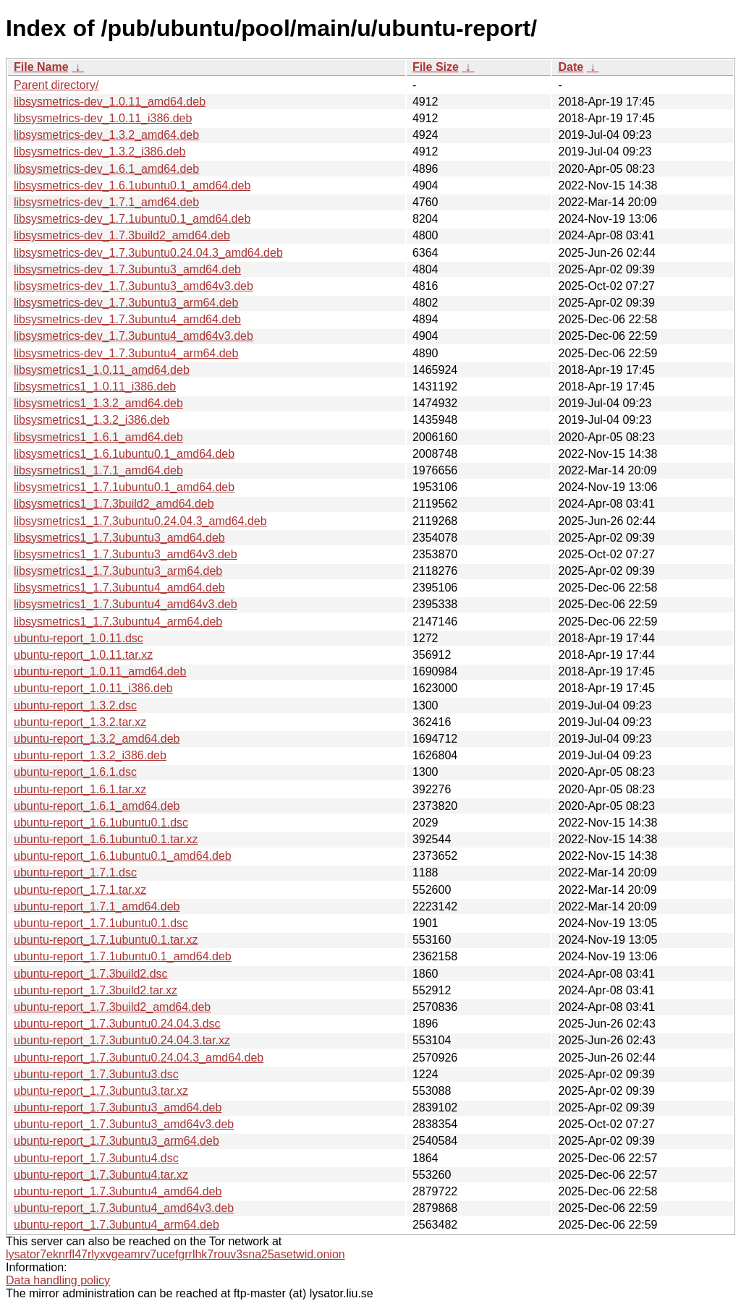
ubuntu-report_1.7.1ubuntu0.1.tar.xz (106, 940)
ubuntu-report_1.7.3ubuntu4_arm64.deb (116, 1224)
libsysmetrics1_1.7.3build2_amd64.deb (114, 504)
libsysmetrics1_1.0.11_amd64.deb (102, 370)
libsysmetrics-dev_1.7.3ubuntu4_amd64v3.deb (133, 336)
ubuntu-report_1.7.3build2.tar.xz (95, 990)
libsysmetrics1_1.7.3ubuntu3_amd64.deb (119, 538)
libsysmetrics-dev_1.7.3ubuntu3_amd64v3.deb (133, 286)
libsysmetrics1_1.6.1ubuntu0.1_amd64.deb (124, 454)
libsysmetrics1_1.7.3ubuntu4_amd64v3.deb (125, 604)
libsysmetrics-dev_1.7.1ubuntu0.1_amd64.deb (132, 219)
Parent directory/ (56, 85)
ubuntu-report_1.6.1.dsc (75, 772)
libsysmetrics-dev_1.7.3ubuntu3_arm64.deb (126, 302)
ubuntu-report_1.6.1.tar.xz (80, 789)
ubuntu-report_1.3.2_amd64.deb (97, 739)
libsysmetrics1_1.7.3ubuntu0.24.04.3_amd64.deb (140, 521)
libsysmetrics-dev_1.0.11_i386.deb (103, 118)
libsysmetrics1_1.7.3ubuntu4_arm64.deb (118, 621)
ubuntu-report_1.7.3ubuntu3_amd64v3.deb (124, 1124)
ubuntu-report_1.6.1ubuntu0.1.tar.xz (106, 839)
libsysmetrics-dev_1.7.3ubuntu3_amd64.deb (127, 269)
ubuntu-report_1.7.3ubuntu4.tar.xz (101, 1175)
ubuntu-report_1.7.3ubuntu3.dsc (96, 1074)
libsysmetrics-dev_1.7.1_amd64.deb (106, 202)
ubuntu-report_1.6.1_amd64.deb (97, 806)
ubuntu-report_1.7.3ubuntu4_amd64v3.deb (124, 1208)
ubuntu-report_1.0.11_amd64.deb (100, 671)
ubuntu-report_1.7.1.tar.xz (80, 890)
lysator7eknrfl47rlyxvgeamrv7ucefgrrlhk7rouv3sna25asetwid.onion (175, 1254)
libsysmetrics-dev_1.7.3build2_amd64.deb (122, 235)
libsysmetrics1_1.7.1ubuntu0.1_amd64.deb (124, 487)
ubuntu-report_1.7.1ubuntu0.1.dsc (101, 923)
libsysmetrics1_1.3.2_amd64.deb (98, 403)
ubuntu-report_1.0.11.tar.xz (83, 655)
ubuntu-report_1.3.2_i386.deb (90, 755)
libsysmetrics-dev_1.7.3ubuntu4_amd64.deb (127, 319)
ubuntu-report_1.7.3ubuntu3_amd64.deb (117, 1107)
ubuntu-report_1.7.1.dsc (75, 872)
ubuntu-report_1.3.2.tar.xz (80, 722)
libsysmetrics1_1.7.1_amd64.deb (98, 470)
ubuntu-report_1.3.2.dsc (75, 705)
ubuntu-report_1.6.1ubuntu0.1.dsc (101, 822)
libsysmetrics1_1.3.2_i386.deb (91, 420)
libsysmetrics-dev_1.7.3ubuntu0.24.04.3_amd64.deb (148, 253)
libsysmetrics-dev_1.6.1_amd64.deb (106, 169)
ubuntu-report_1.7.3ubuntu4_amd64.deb (117, 1191)
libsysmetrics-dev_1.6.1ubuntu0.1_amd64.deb (132, 185)
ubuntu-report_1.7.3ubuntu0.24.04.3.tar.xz (122, 1040)
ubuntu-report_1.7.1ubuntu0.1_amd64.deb (123, 956)
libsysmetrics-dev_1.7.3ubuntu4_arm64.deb (126, 353)
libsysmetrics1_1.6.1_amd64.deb (98, 437)
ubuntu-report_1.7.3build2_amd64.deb (112, 1007)
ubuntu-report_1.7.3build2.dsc (91, 974)
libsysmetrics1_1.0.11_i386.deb (95, 386)
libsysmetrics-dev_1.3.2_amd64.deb (106, 135)
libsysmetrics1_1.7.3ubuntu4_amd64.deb (119, 587)
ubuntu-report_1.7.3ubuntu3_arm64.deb (116, 1141)
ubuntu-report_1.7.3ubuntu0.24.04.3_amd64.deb (138, 1057)
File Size (435, 67)
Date (570, 67)
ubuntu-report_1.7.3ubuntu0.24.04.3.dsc (117, 1023)
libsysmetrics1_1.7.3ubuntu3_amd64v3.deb (125, 554)
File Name (41, 67)
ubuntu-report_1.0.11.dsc (78, 638)
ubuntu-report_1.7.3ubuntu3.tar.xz (101, 1091)
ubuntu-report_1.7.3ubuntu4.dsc (96, 1158)
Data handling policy (58, 1280)
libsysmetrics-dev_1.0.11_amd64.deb (110, 101)
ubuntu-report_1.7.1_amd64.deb (97, 906)
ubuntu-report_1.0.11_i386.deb (93, 688)
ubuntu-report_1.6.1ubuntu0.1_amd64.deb (123, 856)
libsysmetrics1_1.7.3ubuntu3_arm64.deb (118, 571)
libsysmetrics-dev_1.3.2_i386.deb (99, 151)
